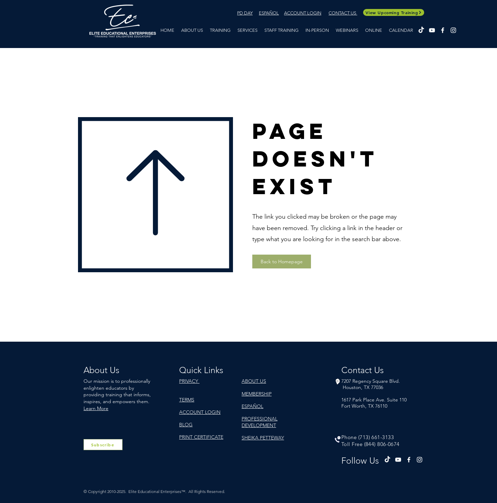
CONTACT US (343, 13)
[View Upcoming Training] (393, 12)
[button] (220, 30)
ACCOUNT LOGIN (302, 13)
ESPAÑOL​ (269, 13)
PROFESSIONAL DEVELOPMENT (259, 422)
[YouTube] (432, 30)
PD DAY (245, 13)
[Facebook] (442, 30)
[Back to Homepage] (281, 261)
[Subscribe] (103, 444)
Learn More (96, 408)
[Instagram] (453, 30)
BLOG (186, 424)
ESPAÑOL (252, 406)
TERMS (186, 400)
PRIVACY (189, 381)
